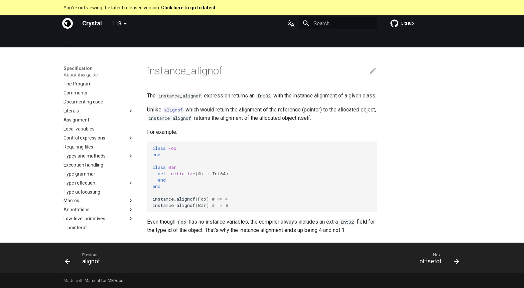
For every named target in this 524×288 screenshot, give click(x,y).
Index (69, 39)
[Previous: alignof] (84, 260)
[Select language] (290, 23)
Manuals (176, 39)
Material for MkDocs (104, 280)
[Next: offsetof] (437, 260)
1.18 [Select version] (116, 23)
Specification (96, 39)
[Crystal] (67, 23)
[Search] (338, 23)
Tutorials (150, 39)
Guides (125, 39)
